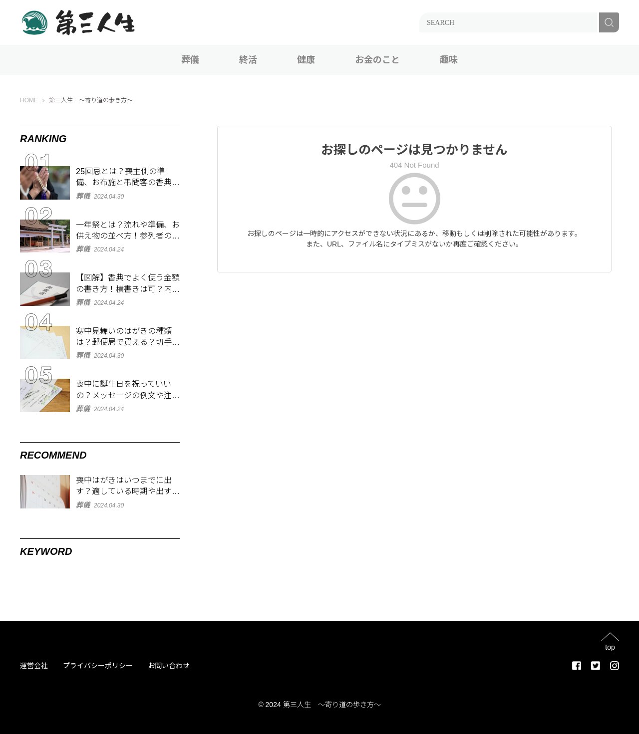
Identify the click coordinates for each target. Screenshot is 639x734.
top (610, 647)
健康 (306, 60)
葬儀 (190, 60)
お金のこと (377, 60)
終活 (248, 60)
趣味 (449, 60)
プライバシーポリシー (98, 666)
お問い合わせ (169, 666)
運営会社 (34, 666)
